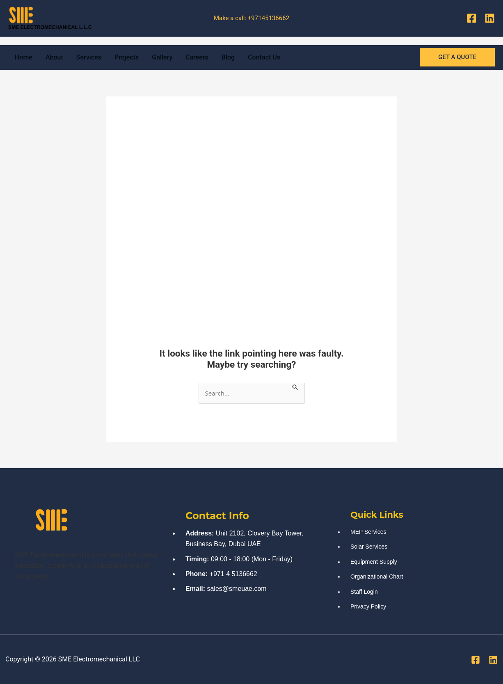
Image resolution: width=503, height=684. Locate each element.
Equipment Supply (373, 561)
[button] (457, 57)
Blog (228, 57)
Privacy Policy (368, 606)
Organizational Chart (376, 576)
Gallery (162, 57)
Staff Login (364, 591)
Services (88, 57)
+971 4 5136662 (233, 573)
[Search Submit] (295, 387)
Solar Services (368, 546)
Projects (126, 57)
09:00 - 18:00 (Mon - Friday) (252, 559)
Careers (196, 57)
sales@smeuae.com (236, 588)
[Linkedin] (490, 18)
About (54, 57)
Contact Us (264, 57)
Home (23, 57)
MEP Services (368, 531)
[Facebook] (471, 18)
